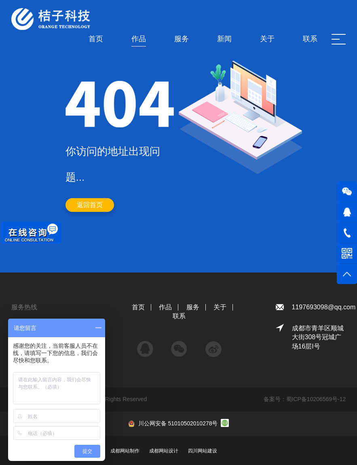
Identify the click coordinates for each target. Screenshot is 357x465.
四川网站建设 (202, 451)
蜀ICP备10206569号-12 (316, 399)
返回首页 (90, 204)
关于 (219, 307)
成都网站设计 (163, 451)
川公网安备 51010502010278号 (178, 423)
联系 (179, 316)
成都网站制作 (124, 451)
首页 (138, 307)
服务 (192, 307)
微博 (213, 345)
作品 (165, 307)
